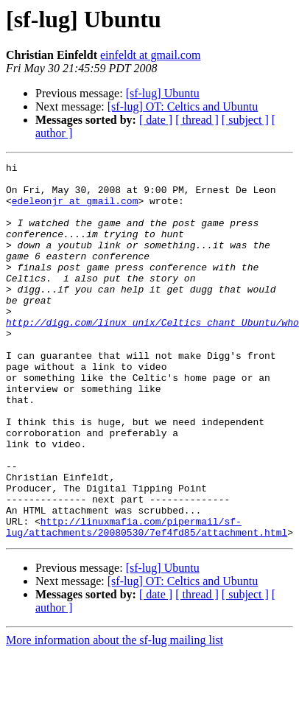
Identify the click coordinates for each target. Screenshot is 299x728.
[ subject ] (245, 119)
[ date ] (155, 119)
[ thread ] (197, 119)
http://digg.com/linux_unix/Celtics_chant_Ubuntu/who (152, 355)
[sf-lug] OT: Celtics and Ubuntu (183, 106)
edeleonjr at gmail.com (75, 209)
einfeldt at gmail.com (150, 55)
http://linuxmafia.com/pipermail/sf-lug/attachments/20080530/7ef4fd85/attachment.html (146, 600)
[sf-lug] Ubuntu (163, 93)
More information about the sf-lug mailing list (114, 715)
